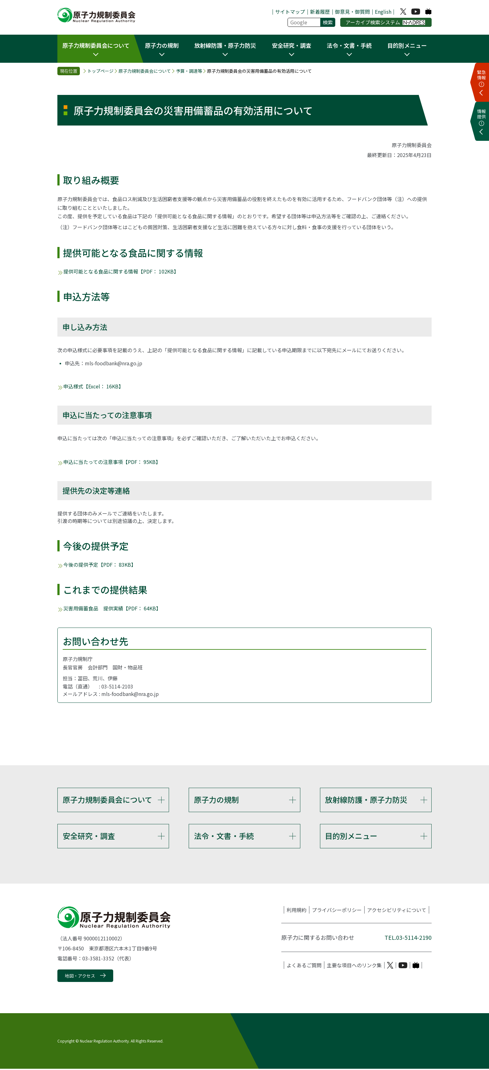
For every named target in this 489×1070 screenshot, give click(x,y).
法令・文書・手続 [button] (349, 45)
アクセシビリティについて (396, 911)
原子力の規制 (216, 799)
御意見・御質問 (352, 11)
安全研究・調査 (89, 836)
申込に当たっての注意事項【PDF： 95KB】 (112, 462)
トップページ (100, 71)
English (383, 11)
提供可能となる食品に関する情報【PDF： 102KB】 (121, 271)
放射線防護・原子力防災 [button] (225, 45)
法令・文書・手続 (224, 836)
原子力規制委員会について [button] (95, 45)
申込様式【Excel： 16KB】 (93, 386)
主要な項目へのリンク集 (354, 966)
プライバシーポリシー (337, 911)
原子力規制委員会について (145, 71)
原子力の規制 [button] (162, 45)
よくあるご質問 (304, 966)
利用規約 (297, 911)
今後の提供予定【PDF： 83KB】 (99, 564)
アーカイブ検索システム (385, 22)
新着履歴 (320, 11)
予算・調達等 (189, 71)
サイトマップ (290, 11)
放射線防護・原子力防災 (366, 799)
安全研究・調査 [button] (291, 45)
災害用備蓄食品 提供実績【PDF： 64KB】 (112, 608)
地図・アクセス (80, 977)
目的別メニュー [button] (407, 45)
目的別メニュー (351, 836)
